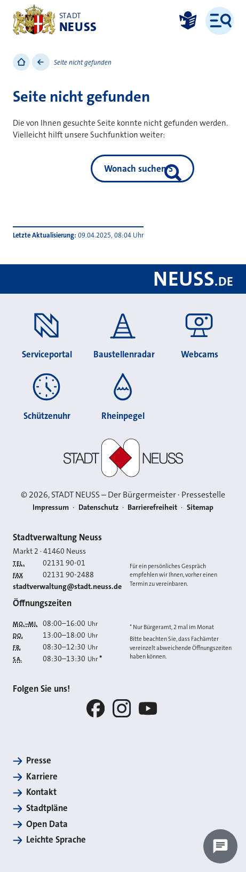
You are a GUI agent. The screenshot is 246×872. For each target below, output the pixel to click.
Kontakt (41, 792)
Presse (38, 760)
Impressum (51, 507)
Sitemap (200, 507)
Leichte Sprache (56, 839)
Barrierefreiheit (152, 507)
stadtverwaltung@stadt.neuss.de (67, 587)
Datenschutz (98, 507)
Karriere (42, 776)
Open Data (47, 824)
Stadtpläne (47, 808)
